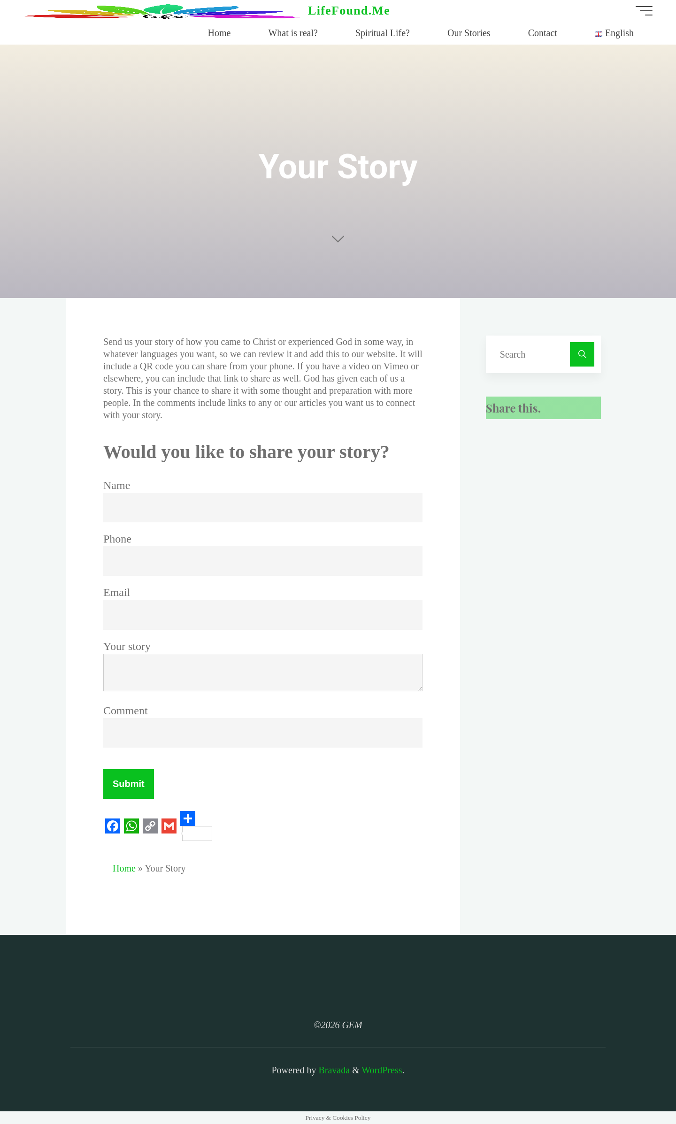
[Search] (582, 354)
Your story (127, 646)
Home (124, 868)
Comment (125, 710)
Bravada (333, 1070)
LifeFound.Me (349, 10)
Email (116, 592)
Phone (117, 539)
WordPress (381, 1070)
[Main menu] (644, 10)
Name (116, 485)
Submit (129, 784)
